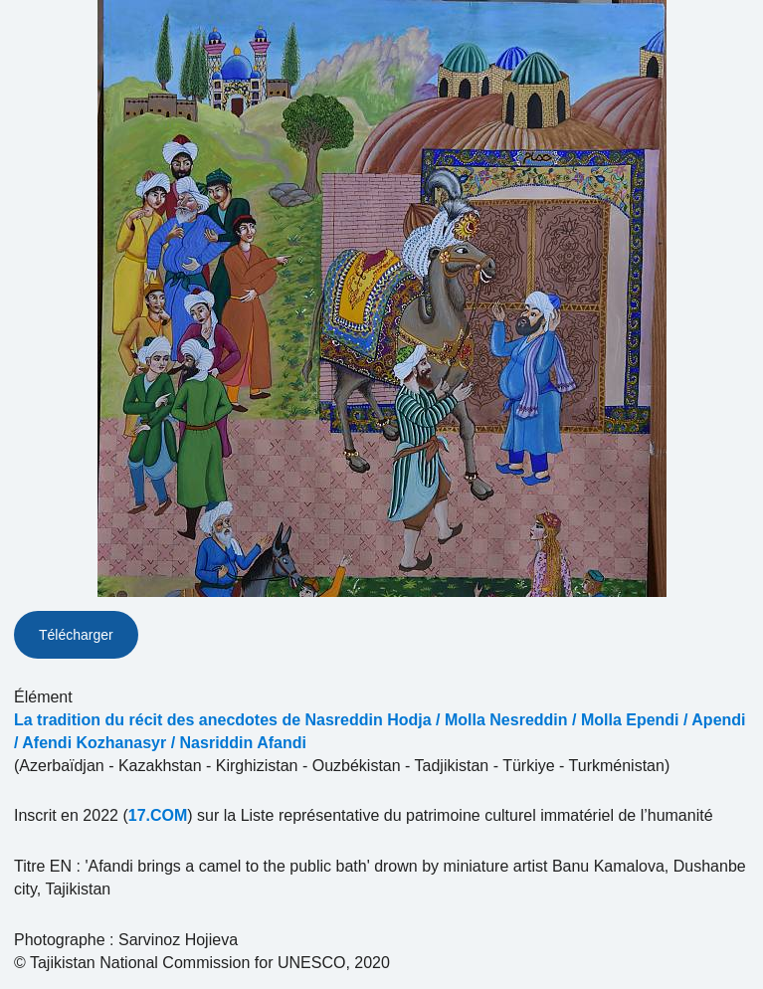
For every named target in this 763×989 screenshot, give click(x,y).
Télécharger (76, 635)
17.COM (158, 815)
